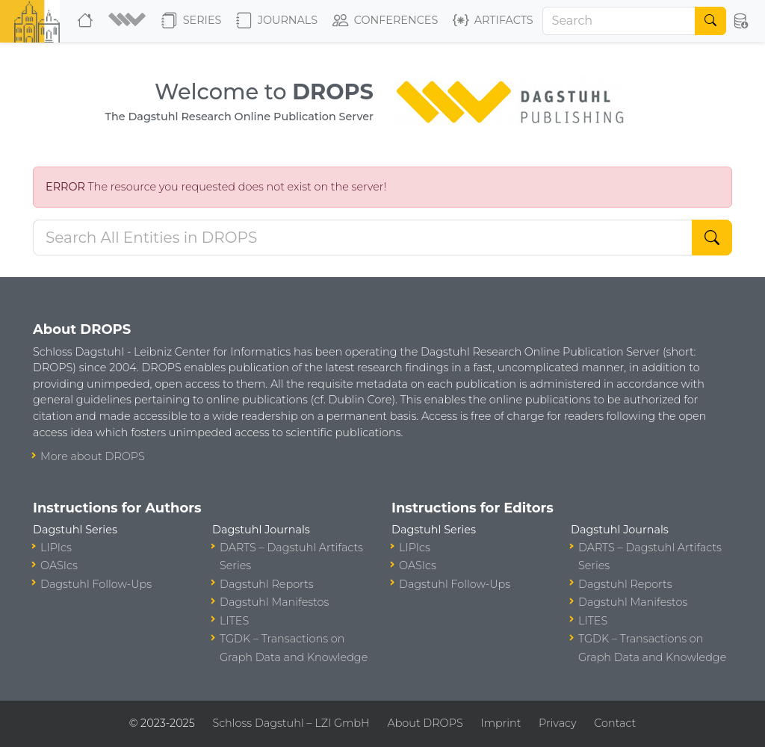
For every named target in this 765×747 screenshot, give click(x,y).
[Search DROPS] (363, 237)
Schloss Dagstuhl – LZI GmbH (290, 723)
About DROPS (424, 723)
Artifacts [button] (493, 21)
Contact (615, 723)
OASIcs (59, 565)
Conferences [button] (385, 21)
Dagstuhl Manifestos (274, 602)
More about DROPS (92, 456)
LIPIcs (56, 547)
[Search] (619, 21)
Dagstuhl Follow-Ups (96, 584)
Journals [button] (277, 21)
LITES (234, 620)
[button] (129, 21)
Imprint (500, 723)
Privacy (557, 723)
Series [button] (191, 21)
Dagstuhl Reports (267, 584)
